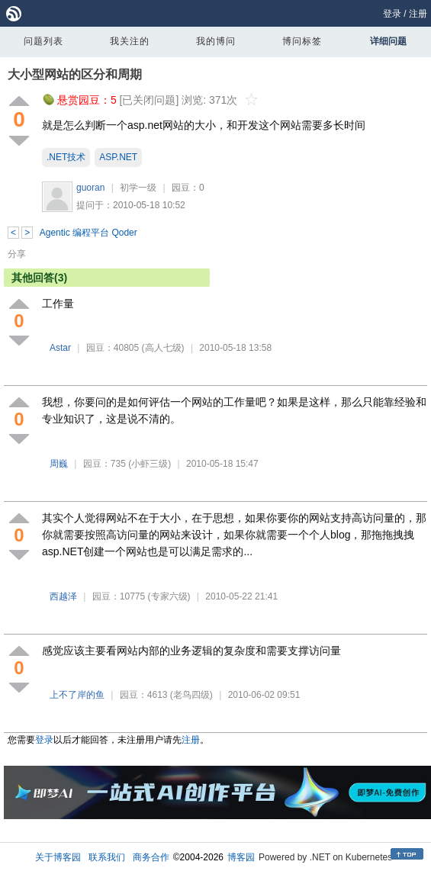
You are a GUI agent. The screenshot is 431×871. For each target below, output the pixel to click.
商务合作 (151, 857)
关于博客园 (58, 857)
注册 (418, 13)
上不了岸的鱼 (77, 694)
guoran (90, 187)
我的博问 (216, 41)
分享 (17, 254)
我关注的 (130, 41)
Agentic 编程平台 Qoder (88, 232)
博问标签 (302, 41)
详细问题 (388, 41)
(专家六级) (169, 596)
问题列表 (43, 41)
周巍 (59, 463)
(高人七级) (163, 347)
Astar (60, 347)
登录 (392, 13)
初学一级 (138, 187)
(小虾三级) (149, 463)
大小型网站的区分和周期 (75, 74)
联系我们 (106, 857)
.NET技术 (66, 157)
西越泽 (63, 596)
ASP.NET (118, 157)
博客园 (241, 857)
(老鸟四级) (191, 694)
